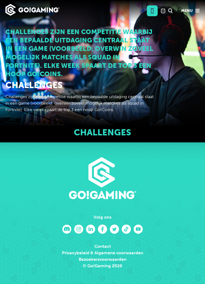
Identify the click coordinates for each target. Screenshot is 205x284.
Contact (102, 246)
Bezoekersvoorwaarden (103, 259)
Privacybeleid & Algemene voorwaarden (102, 252)
